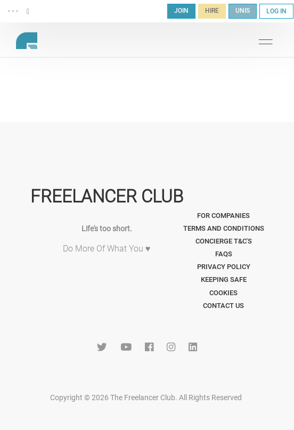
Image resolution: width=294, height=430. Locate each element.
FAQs (223, 254)
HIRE (212, 10)
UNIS (242, 10)
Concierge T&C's (223, 241)
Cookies (223, 293)
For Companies (223, 216)
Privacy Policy (223, 267)
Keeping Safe (224, 279)
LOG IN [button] (276, 11)
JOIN (181, 10)
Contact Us (223, 306)
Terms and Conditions (223, 228)
